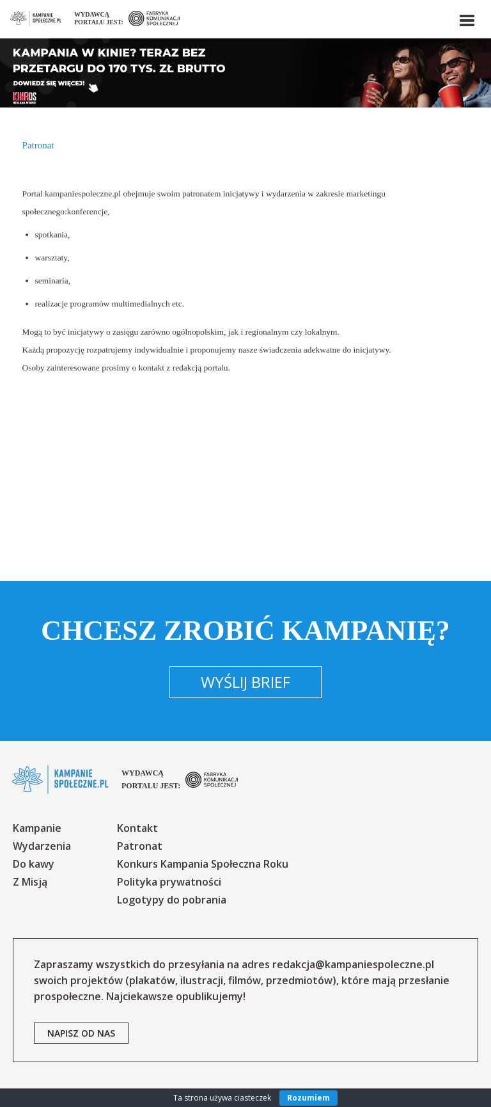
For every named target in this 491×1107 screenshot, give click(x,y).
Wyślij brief (245, 681)
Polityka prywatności (169, 882)
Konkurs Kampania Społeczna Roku (202, 864)
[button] (466, 17)
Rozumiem (308, 1097)
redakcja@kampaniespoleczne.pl (353, 964)
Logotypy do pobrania (171, 900)
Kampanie (37, 828)
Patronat (139, 846)
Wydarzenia (42, 846)
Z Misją (30, 882)
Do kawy (33, 864)
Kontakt (137, 828)
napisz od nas (81, 1033)
